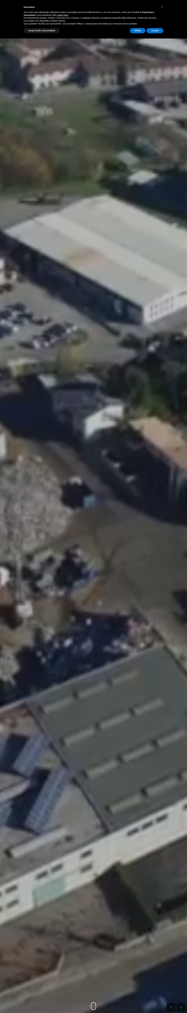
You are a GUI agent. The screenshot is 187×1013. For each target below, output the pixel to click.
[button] (162, 7)
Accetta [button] (155, 30)
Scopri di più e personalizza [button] (41, 30)
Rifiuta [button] (138, 30)
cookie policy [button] (62, 15)
